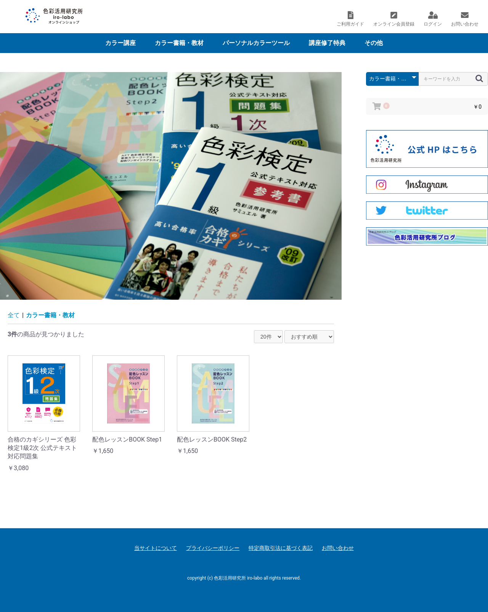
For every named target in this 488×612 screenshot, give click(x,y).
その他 (373, 43)
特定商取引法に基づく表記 (281, 548)
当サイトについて (155, 548)
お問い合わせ (338, 548)
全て (14, 315)
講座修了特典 (327, 43)
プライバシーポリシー (212, 548)
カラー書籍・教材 (179, 43)
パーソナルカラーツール (256, 43)
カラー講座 (120, 43)
